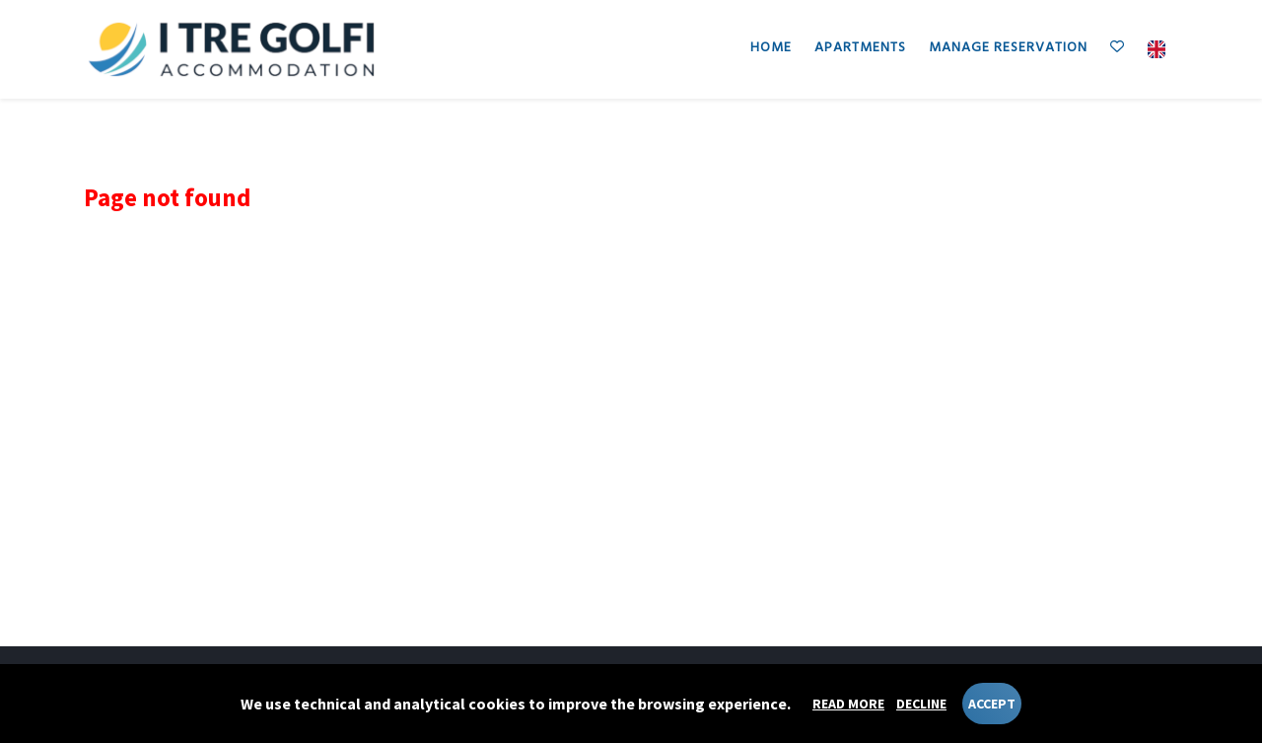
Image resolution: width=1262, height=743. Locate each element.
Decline (921, 703)
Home (771, 48)
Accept (992, 703)
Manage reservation (1008, 48)
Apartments (860, 48)
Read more (848, 703)
